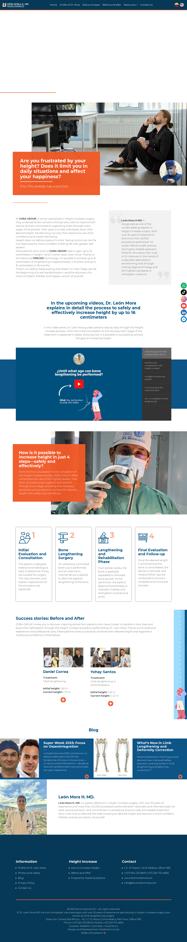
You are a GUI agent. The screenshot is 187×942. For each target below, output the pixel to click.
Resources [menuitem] (130, 4)
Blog (21, 878)
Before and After (81, 873)
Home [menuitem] (53, 4)
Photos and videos (29, 873)
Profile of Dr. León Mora (32, 867)
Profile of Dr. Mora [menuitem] (70, 4)
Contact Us (24, 888)
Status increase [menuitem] (91, 4)
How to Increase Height (85, 867)
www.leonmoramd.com (138, 878)
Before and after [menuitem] (112, 4)
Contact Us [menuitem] (146, 4)
